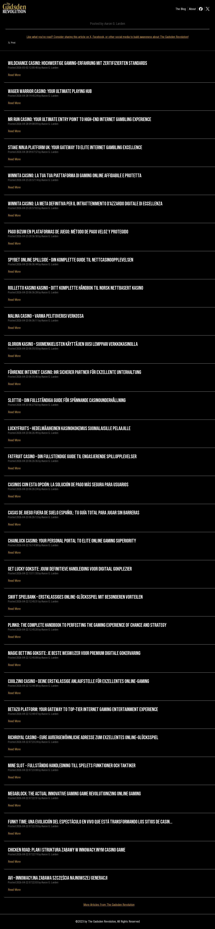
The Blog (181, 9)
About (192, 9)
